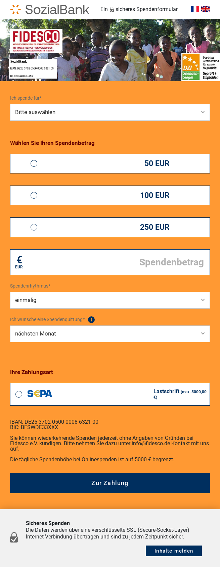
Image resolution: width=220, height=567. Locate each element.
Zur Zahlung (109, 482)
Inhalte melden (174, 551)
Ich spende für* (26, 98)
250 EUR (155, 227)
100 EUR (155, 195)
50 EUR (157, 163)
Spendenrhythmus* (30, 286)
